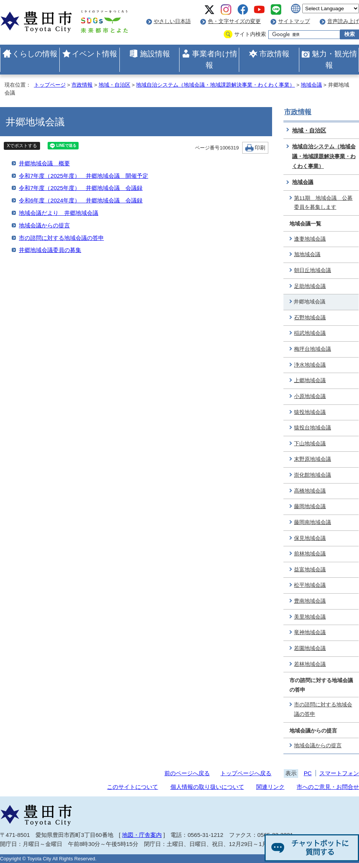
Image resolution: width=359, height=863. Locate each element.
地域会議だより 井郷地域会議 (58, 213)
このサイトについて (132, 787)
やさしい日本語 (172, 21)
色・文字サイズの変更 (234, 21)
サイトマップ (294, 21)
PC (308, 773)
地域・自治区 (114, 85)
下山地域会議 (310, 443)
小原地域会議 (310, 396)
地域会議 (311, 85)
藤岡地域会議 (310, 506)
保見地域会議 (310, 538)
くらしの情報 (34, 54)
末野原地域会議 (312, 459)
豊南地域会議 (310, 601)
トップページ (50, 85)
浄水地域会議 (310, 365)
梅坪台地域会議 (312, 349)
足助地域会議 (310, 286)
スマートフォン (339, 773)
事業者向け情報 (214, 59)
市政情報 (274, 54)
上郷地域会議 (310, 380)
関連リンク (270, 787)
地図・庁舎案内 (142, 835)
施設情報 (155, 54)
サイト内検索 (250, 34)
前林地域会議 (310, 554)
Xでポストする (22, 145)
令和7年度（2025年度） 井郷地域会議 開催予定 (83, 176)
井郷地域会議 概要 (44, 163)
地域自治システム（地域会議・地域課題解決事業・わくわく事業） (215, 85)
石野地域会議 (310, 317)
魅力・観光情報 (334, 59)
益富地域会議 (310, 569)
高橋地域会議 (310, 491)
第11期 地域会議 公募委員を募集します (323, 202)
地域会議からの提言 (44, 225)
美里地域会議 (310, 617)
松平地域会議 (310, 585)
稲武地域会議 (310, 333)
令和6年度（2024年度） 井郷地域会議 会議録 (80, 200)
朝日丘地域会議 (312, 270)
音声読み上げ (343, 21)
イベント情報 (94, 54)
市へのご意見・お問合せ (328, 787)
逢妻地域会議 (310, 239)
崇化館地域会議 (312, 475)
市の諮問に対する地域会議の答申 (61, 238)
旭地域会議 (307, 254)
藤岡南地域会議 (312, 522)
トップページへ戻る (245, 773)
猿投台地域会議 (312, 428)
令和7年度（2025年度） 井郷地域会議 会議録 (80, 188)
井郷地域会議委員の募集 (50, 250)
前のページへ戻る (187, 773)
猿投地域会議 (310, 412)
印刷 (260, 148)
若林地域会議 (310, 664)
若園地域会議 (310, 648)
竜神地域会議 (310, 632)
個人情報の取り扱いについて (207, 787)
